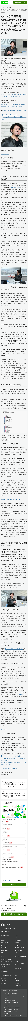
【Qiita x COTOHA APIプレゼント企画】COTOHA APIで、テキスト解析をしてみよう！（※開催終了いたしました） (13, 758)
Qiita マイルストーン (6, 961)
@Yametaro (20, 694)
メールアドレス (7, 843)
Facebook (3, 966)
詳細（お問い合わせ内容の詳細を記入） (12, 867)
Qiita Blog (17, 983)
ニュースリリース (18, 985)
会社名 (5, 821)
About (2, 938)
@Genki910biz (5, 154)
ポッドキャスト (4, 971)
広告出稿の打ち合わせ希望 (11, 862)
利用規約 (3, 940)
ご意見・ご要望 (4, 950)
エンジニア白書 (18, 950)
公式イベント (18, 940)
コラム (16, 961)
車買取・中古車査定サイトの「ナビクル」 (11, 1009)
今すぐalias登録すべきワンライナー (14, 649)
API (16, 952)
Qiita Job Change (7, 1013)
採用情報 (17, 980)
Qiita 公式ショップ (5, 983)
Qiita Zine (3, 980)
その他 (6, 864)
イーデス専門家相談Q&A (8, 995)
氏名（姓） (6, 829)
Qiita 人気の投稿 (5, 964)
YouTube (3, 969)
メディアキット (4, 947)
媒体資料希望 (7, 859)
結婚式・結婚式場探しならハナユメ (10, 1011)
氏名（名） (6, 836)
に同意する (12, 880)
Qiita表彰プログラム (19, 947)
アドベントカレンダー (19, 945)
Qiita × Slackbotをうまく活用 (9, 115)
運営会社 (17, 978)
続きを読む (4, 729)
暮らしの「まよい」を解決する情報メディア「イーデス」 (14, 993)
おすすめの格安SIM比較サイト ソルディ (11, 1004)
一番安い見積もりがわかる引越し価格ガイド (12, 1002)
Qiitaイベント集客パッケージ (21, 964)
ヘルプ (2, 952)
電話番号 (6, 850)
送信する (14, 884)
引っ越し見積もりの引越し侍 (9, 1000)
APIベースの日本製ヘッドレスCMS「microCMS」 (13, 1015)
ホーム (2, 7)
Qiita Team (3, 978)
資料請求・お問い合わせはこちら (14, 914)
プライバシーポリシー (10, 880)
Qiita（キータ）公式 (6, 959)
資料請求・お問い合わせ (20, 2)
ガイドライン (4, 945)
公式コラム (17, 942)
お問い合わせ (18, 968)
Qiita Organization (15, 187)
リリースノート (18, 938)
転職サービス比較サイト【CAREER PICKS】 (12, 1007)
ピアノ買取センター (7, 1006)
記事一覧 (8, 7)
